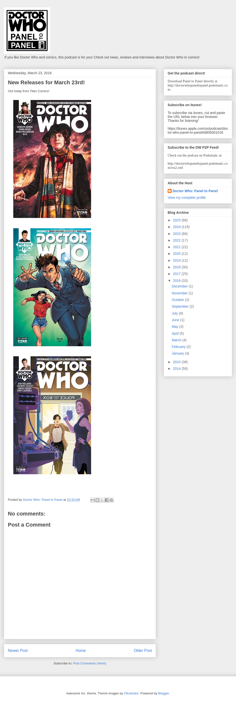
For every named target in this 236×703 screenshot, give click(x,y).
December (180, 286)
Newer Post (18, 650)
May (175, 327)
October (178, 300)
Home (81, 650)
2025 (177, 220)
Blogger (163, 693)
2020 (177, 254)
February (179, 347)
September (181, 306)
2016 (177, 281)
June (176, 320)
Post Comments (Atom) (89, 663)
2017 (177, 274)
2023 (177, 234)
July (175, 313)
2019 (177, 260)
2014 (177, 369)
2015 (177, 362)
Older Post (143, 650)
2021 (177, 247)
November (180, 293)
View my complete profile (187, 198)
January (178, 353)
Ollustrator (131, 693)
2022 (177, 240)
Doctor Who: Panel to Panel (195, 191)
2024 (177, 227)
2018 (177, 267)
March (177, 340)
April (176, 333)
